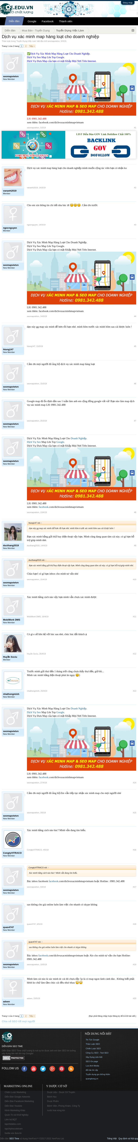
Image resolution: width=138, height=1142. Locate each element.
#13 (134, 691)
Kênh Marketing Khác (15, 1110)
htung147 (31, 346)
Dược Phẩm (53, 1101)
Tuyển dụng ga (92, 1074)
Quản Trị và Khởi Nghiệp (16, 1115)
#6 (135, 384)
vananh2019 (32, 188)
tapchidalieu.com (13, 1124)
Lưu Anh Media (92, 1066)
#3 (135, 225)
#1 (135, 128)
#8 (135, 512)
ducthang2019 (33, 545)
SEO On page (92, 1061)
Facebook (48, 21)
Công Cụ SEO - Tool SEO (97, 1053)
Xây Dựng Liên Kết (94, 1057)
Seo (39, 442)
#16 (134, 850)
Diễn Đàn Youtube (13, 1106)
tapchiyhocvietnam (13, 1128)
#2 (135, 188)
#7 (135, 421)
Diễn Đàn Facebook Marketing (19, 1101)
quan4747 (31, 924)
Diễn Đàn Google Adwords (17, 1097)
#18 (134, 924)
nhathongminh (33, 691)
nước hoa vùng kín (56, 1110)
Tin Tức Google (92, 1040)
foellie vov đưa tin (13, 1133)
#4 (135, 316)
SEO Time (14, 1138)
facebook (44, 506)
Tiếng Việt (112, 1138)
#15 (134, 813)
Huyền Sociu (32, 654)
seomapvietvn (53, 41)
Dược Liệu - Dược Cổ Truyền (61, 1092)
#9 (135, 545)
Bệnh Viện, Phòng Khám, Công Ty (63, 1106)
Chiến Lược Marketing (15, 1092)
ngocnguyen (32, 225)
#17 (134, 887)
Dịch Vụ (31, 442)
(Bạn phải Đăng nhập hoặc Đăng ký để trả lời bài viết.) (112, 1016)
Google (32, 21)
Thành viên (65, 21)
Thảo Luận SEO (93, 1044)
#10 (134, 579)
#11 (134, 617)
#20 (134, 998)
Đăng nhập (128, 3)
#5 (135, 346)
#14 (134, 783)
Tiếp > (31, 46)
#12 (134, 654)
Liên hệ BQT (11, 1119)
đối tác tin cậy (92, 1070)
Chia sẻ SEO (9, 1021)
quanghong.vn (92, 1079)
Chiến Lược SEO (93, 1048)
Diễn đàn (14, 21)
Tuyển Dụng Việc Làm (26, 41)
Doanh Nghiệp (78, 438)
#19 (134, 964)
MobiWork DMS (34, 617)
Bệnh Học (52, 1097)
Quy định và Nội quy (128, 1138)
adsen (29, 998)
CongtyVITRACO (34, 850)
